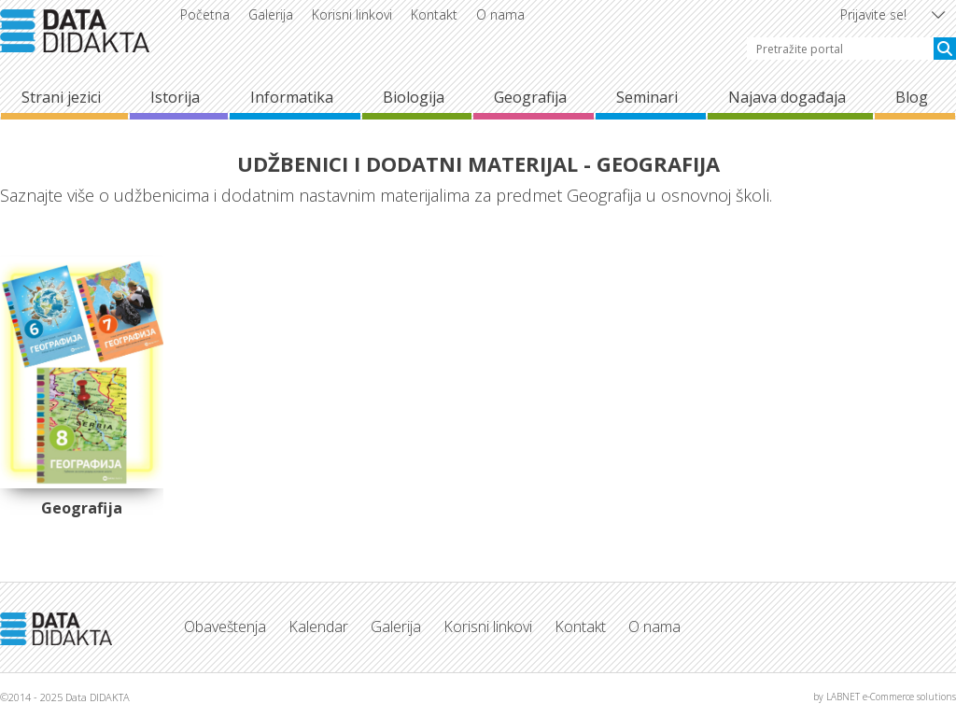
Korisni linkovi (352, 15)
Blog (911, 97)
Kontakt (434, 15)
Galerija (270, 15)
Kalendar (318, 626)
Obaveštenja (225, 626)
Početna (205, 15)
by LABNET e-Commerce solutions (884, 696)
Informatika (291, 97)
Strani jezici (61, 97)
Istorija (175, 97)
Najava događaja (787, 97)
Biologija (413, 97)
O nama (500, 15)
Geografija (530, 97)
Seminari (647, 97)
